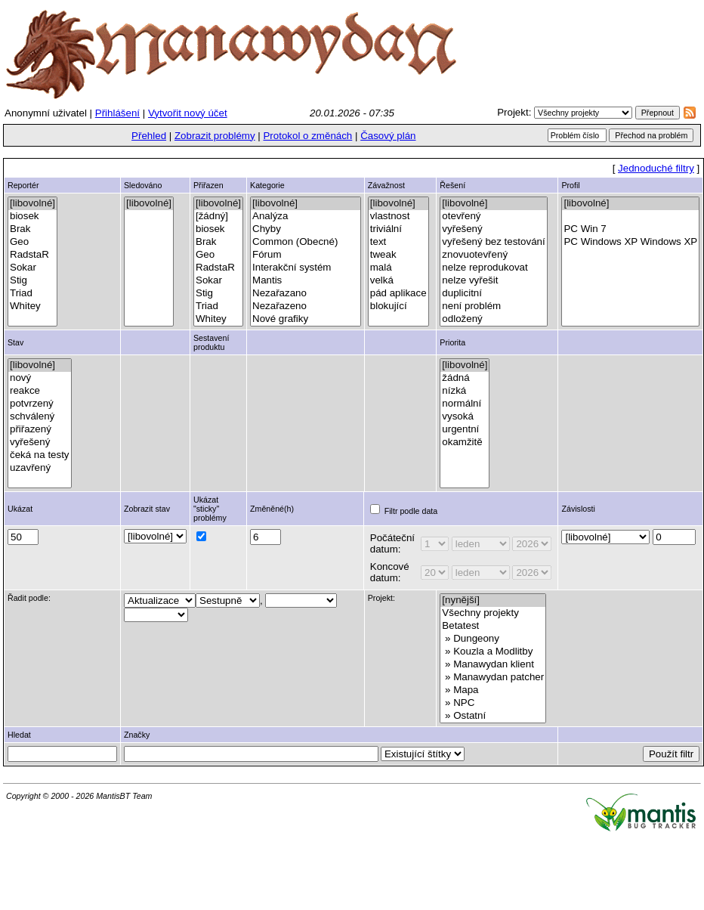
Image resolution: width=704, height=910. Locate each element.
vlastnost (398, 216)
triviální (398, 229)
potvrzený (39, 404)
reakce (39, 391)
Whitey (32, 306)
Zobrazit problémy (214, 135)
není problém (493, 306)
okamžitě (464, 442)
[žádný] (218, 216)
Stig (32, 280)
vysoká (464, 416)
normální (464, 404)
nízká (464, 391)
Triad (32, 293)
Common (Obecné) (305, 242)
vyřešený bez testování (493, 242)
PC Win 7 (630, 229)
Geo (32, 242)
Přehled (148, 135)
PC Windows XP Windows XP (630, 242)
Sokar (32, 268)
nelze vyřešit (493, 280)
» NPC (492, 703)
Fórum (305, 255)
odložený (493, 319)
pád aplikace (398, 293)
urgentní (464, 429)
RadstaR (32, 255)
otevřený (493, 216)
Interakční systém (305, 268)
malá (398, 268)
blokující (398, 306)
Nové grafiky (305, 319)
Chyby (305, 229)
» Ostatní (492, 716)
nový (39, 378)
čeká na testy (39, 455)
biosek (32, 216)
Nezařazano (305, 293)
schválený (39, 416)
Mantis (305, 280)
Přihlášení (117, 113)
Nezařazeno (305, 306)
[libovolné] (32, 203)
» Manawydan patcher (492, 677)
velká (398, 280)
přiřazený (39, 429)
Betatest (492, 626)
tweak (398, 255)
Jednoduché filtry (656, 168)
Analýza (305, 216)
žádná (464, 378)
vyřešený (493, 229)
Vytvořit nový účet (187, 113)
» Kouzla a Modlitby (492, 651)
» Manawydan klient (492, 664)
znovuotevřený (493, 255)
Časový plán (387, 135)
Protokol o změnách (307, 135)
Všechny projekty (492, 613)
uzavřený (39, 468)
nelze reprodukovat (493, 268)
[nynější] (492, 600)
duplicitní (493, 293)
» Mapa (492, 690)
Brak (32, 229)
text (398, 242)
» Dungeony (492, 639)
